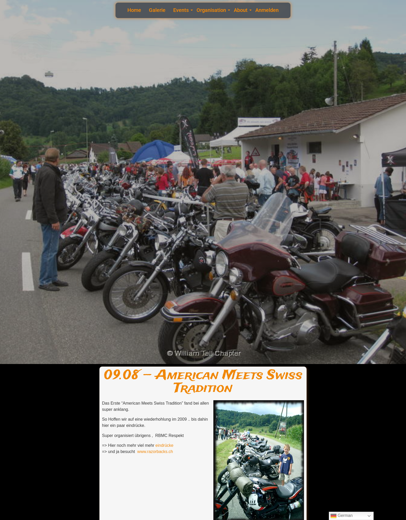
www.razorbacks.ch (155, 451)
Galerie (157, 10)
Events (181, 10)
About (241, 10)
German (341, 516)
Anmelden (267, 10)
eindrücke (164, 445)
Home (134, 10)
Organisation (212, 10)
